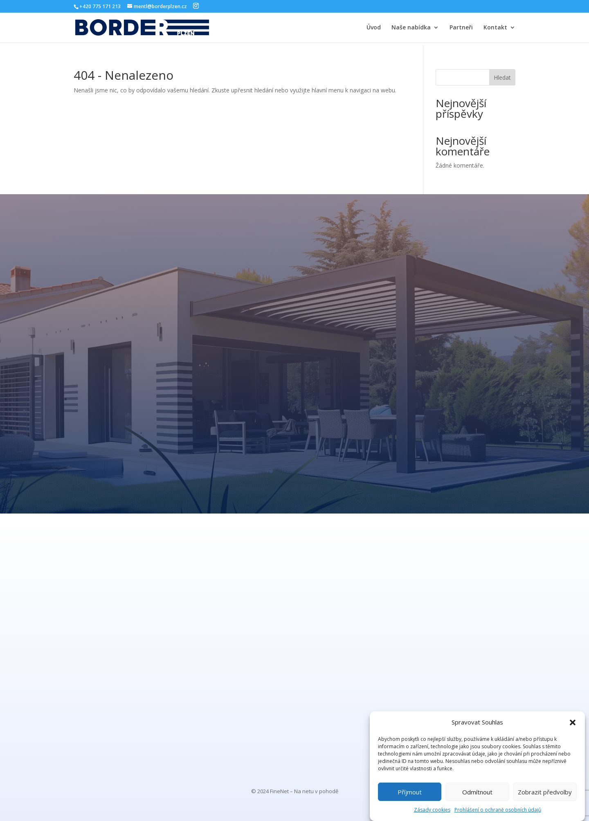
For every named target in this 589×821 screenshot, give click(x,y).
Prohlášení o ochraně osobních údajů (497, 809)
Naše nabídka (411, 28)
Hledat (502, 77)
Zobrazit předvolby (545, 792)
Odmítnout (477, 792)
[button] (573, 722)
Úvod (373, 28)
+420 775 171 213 (100, 6)
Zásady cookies (432, 809)
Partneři (461, 28)
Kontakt (495, 28)
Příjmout (410, 792)
